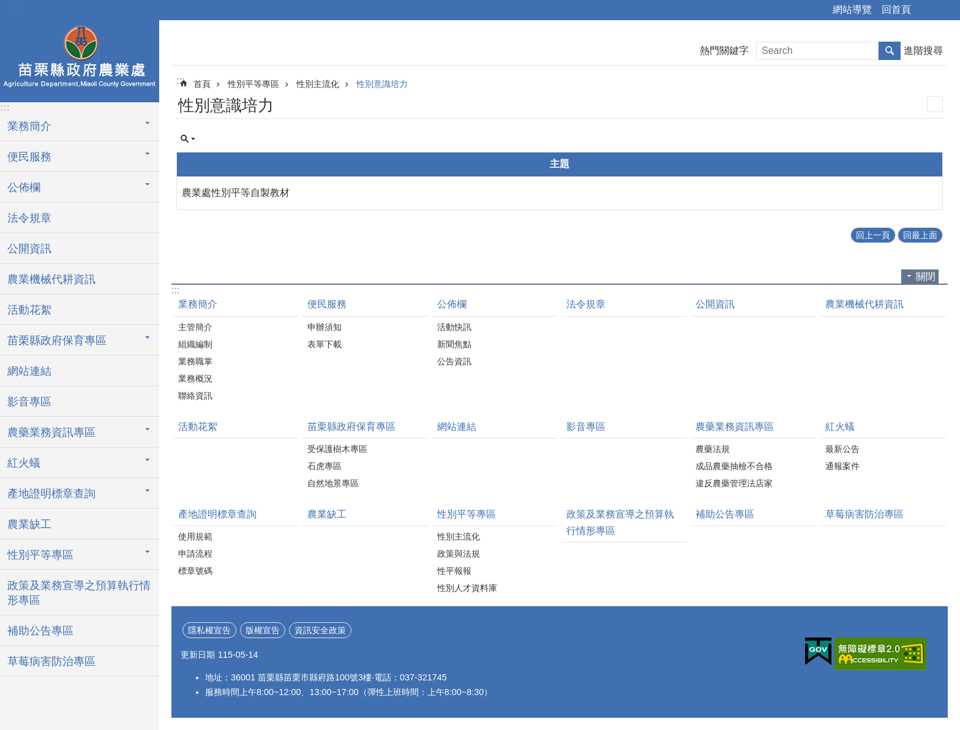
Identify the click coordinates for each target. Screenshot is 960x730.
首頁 (202, 84)
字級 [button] (943, 10)
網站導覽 (852, 9)
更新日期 (198, 655)
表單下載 (324, 344)
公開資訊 (29, 249)
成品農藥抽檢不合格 (734, 466)
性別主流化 (317, 84)
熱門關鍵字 (724, 50)
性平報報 (454, 571)
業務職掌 (195, 361)
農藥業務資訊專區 (51, 432)
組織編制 (195, 344)
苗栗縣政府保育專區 (57, 340)
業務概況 (195, 378)
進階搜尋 (923, 50)
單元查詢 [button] (188, 139)
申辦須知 (324, 327)
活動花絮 (29, 310)
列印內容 (935, 104)
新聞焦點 (454, 344)
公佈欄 (23, 187)
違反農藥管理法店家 (734, 483)
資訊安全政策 (320, 630)
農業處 (79, 59)
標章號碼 (195, 571)
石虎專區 (324, 466)
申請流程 (195, 554)
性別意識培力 (382, 84)
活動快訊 (454, 327)
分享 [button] (926, 10)
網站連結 (29, 371)
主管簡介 (195, 327)
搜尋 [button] (890, 51)
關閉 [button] (926, 276)
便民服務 (29, 157)
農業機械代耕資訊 (51, 279)
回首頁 (896, 9)
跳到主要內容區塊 (6, 6)
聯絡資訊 (195, 396)
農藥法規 (713, 449)
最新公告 (842, 449)
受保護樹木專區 (337, 449)
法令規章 (29, 218)
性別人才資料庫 (467, 588)
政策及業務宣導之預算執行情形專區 (79, 592)
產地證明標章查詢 (51, 493)
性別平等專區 (40, 555)
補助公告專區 (40, 631)
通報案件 (842, 466)
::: (13, 7)
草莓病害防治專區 (51, 661)
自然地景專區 (333, 483)
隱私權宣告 (209, 630)
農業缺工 (29, 524)
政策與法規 (458, 554)
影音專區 (29, 402)
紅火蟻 (23, 463)
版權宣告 (263, 630)
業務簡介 (29, 126)
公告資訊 (454, 361)
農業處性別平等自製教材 (236, 192)
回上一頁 (873, 235)
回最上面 (920, 235)
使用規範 (195, 536)
